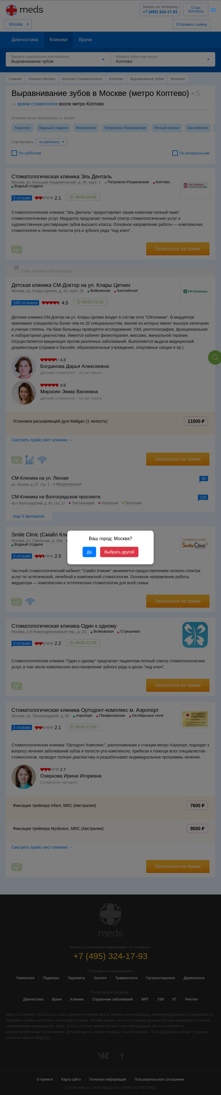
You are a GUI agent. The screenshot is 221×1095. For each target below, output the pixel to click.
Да (89, 552)
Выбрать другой (119, 552)
